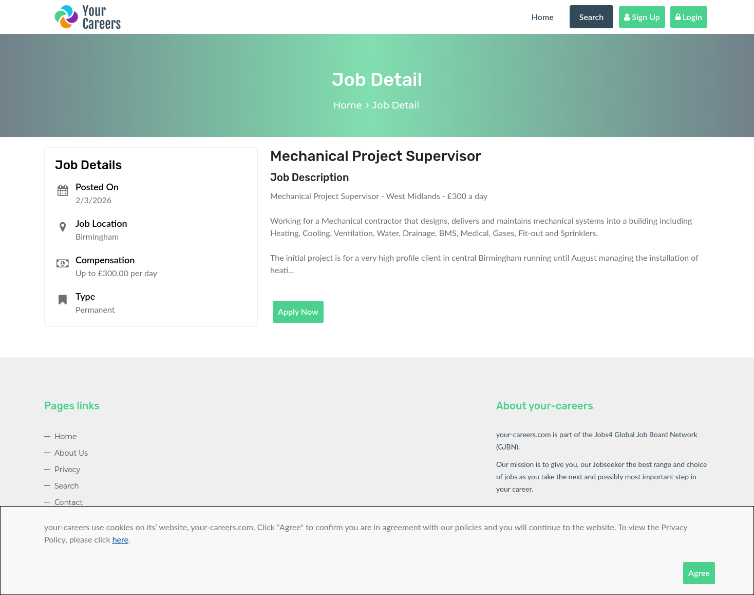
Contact (68, 502)
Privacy (67, 469)
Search (591, 17)
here (120, 539)
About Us (71, 453)
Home (543, 17)
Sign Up (642, 17)
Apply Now (298, 311)
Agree (699, 573)
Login (688, 17)
